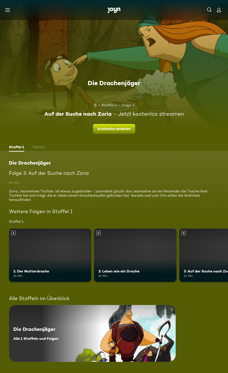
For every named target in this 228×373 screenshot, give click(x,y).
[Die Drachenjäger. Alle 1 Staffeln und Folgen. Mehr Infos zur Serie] (92, 333)
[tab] (16, 148)
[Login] (219, 10)
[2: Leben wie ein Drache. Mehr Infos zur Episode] (135, 255)
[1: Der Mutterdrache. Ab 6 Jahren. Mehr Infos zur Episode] (50, 255)
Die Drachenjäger (114, 83)
